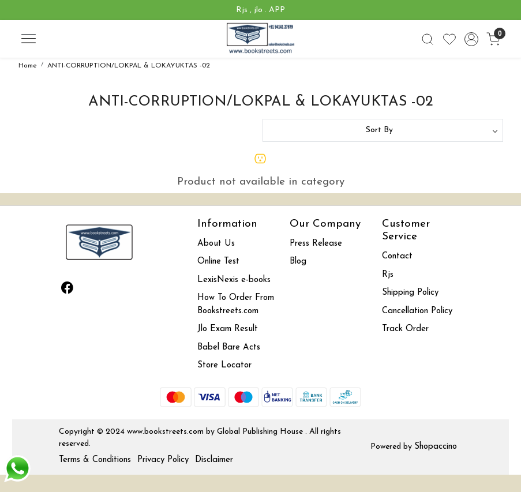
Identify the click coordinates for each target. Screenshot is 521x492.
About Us (216, 243)
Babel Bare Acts (228, 347)
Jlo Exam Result (227, 329)
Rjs (387, 275)
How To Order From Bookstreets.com (235, 305)
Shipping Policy (410, 292)
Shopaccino (435, 446)
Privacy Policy (163, 460)
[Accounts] (471, 39)
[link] (427, 39)
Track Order (405, 329)
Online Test (218, 261)
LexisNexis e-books (234, 280)
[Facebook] (67, 289)
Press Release (316, 243)
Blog (298, 261)
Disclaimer (214, 460)
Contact (397, 256)
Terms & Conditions (95, 460)
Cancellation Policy (417, 311)
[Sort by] (383, 130)
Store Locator (224, 365)
